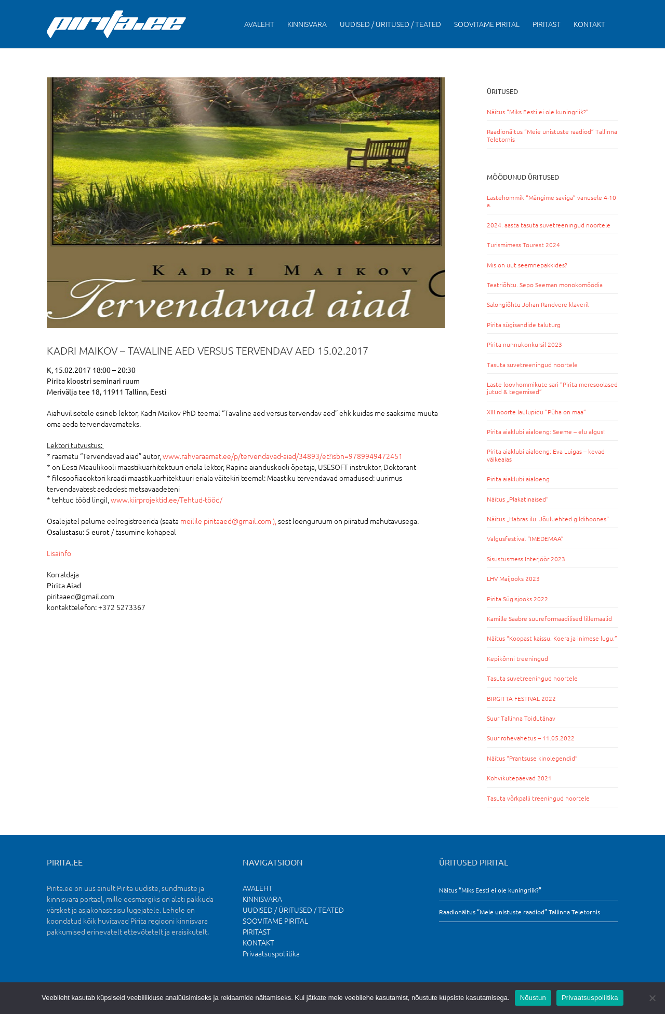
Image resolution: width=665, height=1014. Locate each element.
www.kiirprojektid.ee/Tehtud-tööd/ (166, 499)
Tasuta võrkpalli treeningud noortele (538, 798)
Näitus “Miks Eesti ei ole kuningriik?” (538, 111)
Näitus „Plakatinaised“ (518, 499)
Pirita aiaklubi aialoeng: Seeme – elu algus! (546, 431)
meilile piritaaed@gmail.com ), (228, 521)
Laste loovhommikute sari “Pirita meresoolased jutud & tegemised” (552, 388)
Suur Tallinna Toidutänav (521, 718)
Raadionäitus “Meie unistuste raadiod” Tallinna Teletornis (552, 135)
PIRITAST (257, 931)
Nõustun (533, 998)
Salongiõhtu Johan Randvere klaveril (538, 304)
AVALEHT (258, 888)
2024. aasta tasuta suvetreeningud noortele (548, 225)
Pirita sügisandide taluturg (524, 324)
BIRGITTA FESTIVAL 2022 (521, 698)
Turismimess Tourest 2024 (523, 244)
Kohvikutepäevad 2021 (519, 778)
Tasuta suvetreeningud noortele (532, 364)
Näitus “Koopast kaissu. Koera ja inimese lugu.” (552, 638)
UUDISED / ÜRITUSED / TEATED (293, 909)
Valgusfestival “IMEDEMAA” (525, 538)
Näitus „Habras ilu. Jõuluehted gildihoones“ (548, 519)
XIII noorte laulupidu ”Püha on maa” (536, 412)
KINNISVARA (262, 899)
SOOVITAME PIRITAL (275, 920)
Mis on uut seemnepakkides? (527, 265)
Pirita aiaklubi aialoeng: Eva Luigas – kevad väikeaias (546, 455)
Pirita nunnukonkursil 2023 (524, 344)
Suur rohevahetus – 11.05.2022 (531, 738)
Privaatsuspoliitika (271, 953)
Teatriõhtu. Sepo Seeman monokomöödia (545, 284)
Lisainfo (59, 553)
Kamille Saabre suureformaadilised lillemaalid (549, 618)
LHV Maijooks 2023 (513, 578)
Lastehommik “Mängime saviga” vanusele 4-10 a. (551, 201)
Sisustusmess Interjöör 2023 (526, 559)
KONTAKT (258, 942)
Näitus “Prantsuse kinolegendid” (532, 758)
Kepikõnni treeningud (517, 658)
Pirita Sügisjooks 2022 (517, 598)
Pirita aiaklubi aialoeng (518, 479)
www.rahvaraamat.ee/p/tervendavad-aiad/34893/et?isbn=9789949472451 (283, 456)
